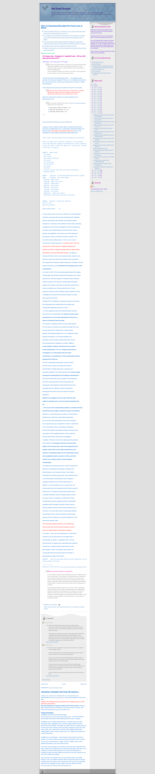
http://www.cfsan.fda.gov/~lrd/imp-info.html (74, 567)
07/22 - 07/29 (97, 100)
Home (64, 684)
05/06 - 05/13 (97, 111)
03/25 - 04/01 (97, 177)
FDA (58, 606)
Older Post (83, 684)
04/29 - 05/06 (97, 113)
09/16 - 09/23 (97, 89)
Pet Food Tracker (61, 8)
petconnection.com (73, 695)
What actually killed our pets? (100, 148)
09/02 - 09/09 (97, 93)
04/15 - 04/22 (97, 172)
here (66, 62)
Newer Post (44, 684)
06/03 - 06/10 (97, 104)
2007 (93, 85)
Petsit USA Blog (97, 64)
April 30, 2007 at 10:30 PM (52, 675)
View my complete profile (97, 191)
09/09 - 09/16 (97, 91)
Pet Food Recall (75, 606)
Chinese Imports (52, 606)
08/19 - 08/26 (97, 96)
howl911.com (45, 695)
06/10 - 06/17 (97, 102)
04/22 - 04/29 (97, 170)
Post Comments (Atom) (55, 687)
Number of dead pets (65, 606)
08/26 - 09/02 (97, 94)
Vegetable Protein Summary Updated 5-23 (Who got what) (60, 46)
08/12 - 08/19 (97, 98)
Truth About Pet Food (98, 62)
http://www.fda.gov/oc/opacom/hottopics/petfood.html (56, 716)
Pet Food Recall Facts (98, 69)
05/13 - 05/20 (97, 109)
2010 (93, 84)
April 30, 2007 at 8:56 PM (52, 641)
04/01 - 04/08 (97, 175)
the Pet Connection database (78, 103)
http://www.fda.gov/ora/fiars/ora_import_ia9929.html (57, 122)
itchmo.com (52, 695)
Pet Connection (97, 71)
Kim (94, 186)
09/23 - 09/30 (97, 87)
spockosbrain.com (60, 697)
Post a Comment (46, 679)
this (84, 705)
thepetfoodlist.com (62, 695)
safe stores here (56, 709)
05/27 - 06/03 (97, 105)
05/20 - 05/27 (97, 107)
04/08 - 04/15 (97, 173)
